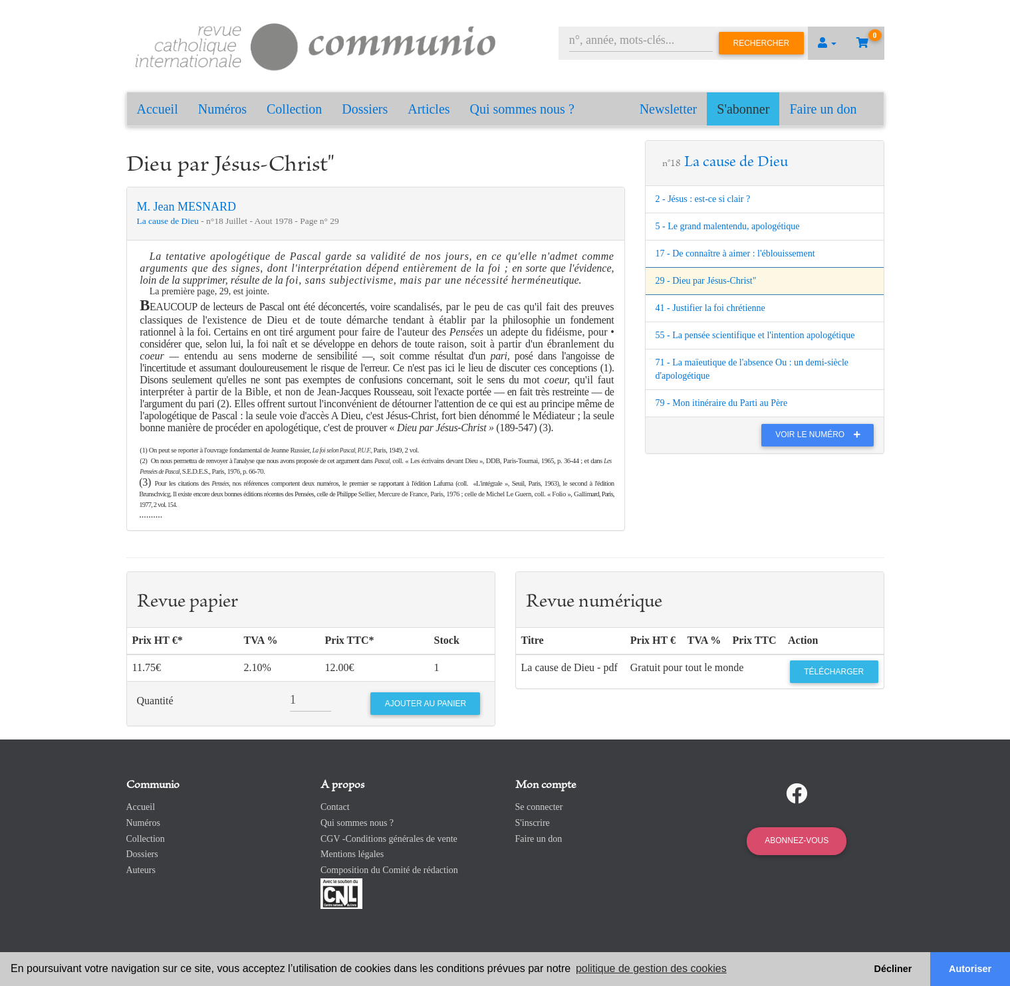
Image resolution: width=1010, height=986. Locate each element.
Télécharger (834, 671)
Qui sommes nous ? (522, 109)
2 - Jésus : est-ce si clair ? (703, 199)
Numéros (222, 109)
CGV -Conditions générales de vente (388, 839)
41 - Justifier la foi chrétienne (710, 308)
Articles (428, 109)
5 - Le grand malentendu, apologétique (728, 226)
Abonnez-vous (796, 840)
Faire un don (822, 109)
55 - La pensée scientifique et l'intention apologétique (755, 335)
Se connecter (539, 807)
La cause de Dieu (169, 221)
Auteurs (141, 870)
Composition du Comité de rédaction (389, 870)
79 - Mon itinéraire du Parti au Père (722, 403)
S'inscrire (532, 823)
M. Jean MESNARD (187, 206)
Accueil (157, 109)
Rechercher (761, 43)
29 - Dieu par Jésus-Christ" (706, 281)
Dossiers (365, 109)
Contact (335, 807)
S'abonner (743, 109)
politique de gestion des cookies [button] (651, 968)
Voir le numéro (820, 434)
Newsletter (668, 109)
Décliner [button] (893, 968)
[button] (827, 43)
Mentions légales (352, 854)
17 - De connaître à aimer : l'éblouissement (735, 253)
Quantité (155, 700)
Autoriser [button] (970, 968)
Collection (294, 109)
